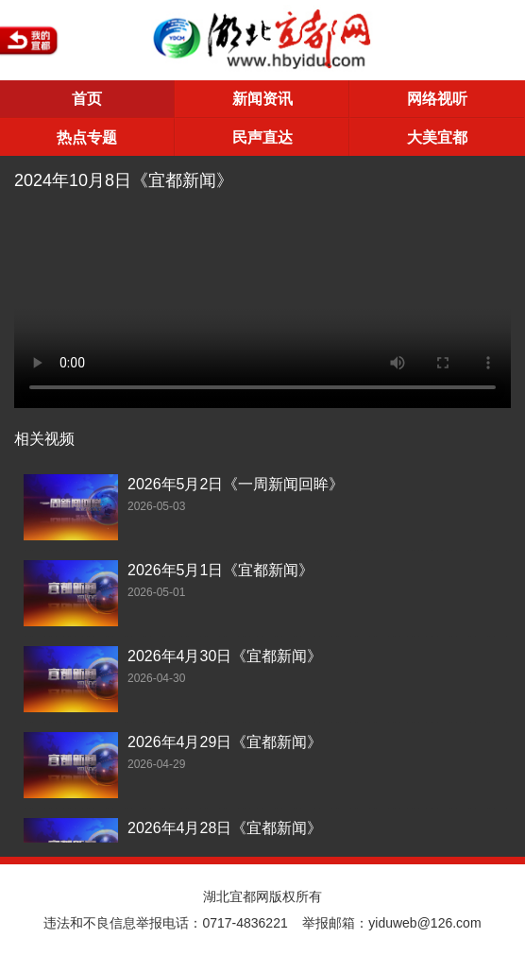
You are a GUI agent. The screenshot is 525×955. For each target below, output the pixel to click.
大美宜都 (437, 137)
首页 (87, 99)
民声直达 (262, 137)
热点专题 (87, 137)
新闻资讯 (262, 99)
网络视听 (437, 99)
